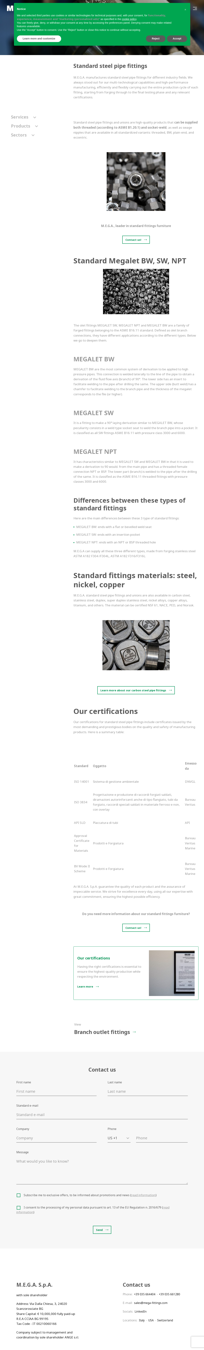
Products (24, 126)
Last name (115, 1082)
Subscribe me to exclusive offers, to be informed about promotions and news (90, 1195)
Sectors (23, 135)
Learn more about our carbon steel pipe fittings (133, 690)
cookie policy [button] (129, 19)
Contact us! (133, 240)
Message (22, 1152)
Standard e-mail (27, 1106)
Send (99, 1230)
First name (23, 1082)
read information (143, 1195)
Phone (112, 1129)
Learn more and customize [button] (39, 38)
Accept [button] (177, 38)
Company (22, 1129)
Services (23, 117)
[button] (185, 9)
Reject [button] (156, 38)
